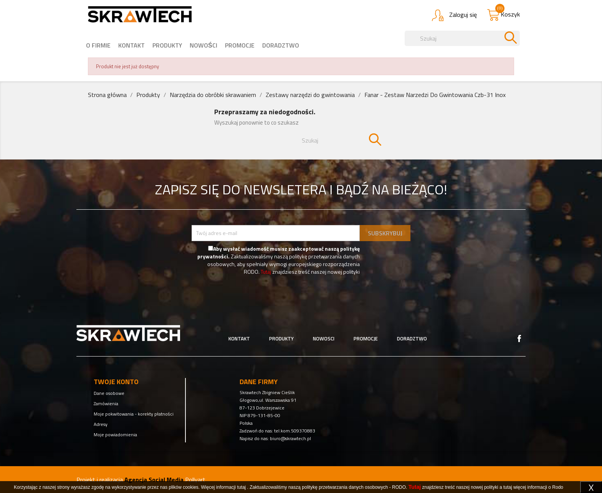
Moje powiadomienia (115, 434)
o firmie (98, 45)
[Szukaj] (462, 38)
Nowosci (323, 338)
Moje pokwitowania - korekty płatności (134, 413)
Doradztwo (280, 45)
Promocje (240, 45)
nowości (203, 45)
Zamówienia (106, 403)
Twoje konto (116, 381)
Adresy (101, 424)
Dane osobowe (109, 393)
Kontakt (131, 45)
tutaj (241, 487)
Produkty (167, 45)
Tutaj (266, 272)
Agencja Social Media (154, 479)
